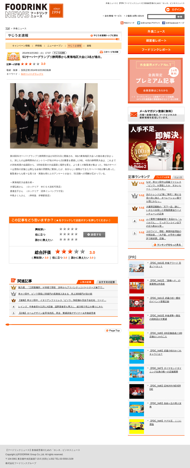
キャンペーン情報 (21, 45)
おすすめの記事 (106, 282)
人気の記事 (85, 282)
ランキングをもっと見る (167, 245)
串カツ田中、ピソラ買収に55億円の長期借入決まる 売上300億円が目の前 (55, 294)
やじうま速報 (63, 36)
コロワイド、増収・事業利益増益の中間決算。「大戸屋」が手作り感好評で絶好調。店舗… (163, 235)
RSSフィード (128, 22)
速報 (89, 45)
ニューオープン (55, 45)
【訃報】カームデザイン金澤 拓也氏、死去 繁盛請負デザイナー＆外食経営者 (57, 313)
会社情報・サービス (112, 15)
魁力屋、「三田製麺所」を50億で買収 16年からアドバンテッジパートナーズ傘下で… (61, 287)
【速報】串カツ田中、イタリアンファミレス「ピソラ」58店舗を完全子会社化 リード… (62, 300)
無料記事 (177, 177)
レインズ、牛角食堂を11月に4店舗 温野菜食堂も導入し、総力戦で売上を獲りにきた (60, 306)
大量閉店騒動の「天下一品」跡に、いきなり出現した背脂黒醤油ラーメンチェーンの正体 (163, 210)
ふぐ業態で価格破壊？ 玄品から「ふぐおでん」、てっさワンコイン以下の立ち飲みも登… (164, 222)
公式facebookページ (173, 22)
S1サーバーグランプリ (32, 74)
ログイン (175, 9)
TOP (7, 28)
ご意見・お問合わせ (134, 15)
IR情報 (38, 45)
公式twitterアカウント (148, 22)
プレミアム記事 (162, 177)
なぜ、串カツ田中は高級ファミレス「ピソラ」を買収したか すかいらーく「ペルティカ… (163, 185)
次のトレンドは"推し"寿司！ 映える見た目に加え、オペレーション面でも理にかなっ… (163, 198)
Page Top (113, 330)
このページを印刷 (109, 52)
